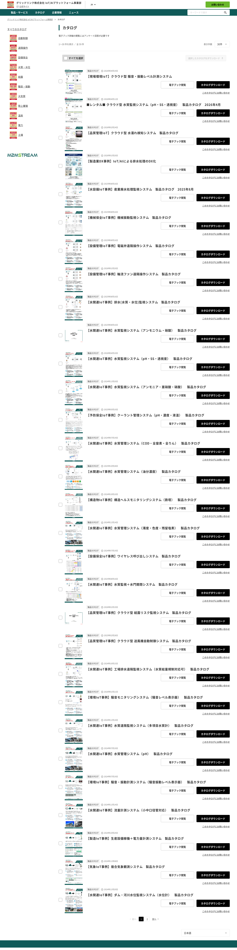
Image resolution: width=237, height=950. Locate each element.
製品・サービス (19, 12)
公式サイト (22, 6)
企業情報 (57, 12)
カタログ (40, 12)
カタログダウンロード (213, 85)
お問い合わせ (217, 4)
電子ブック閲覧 (177, 85)
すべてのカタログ (17, 29)
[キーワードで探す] (225, 12)
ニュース (74, 12)
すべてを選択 (73, 58)
